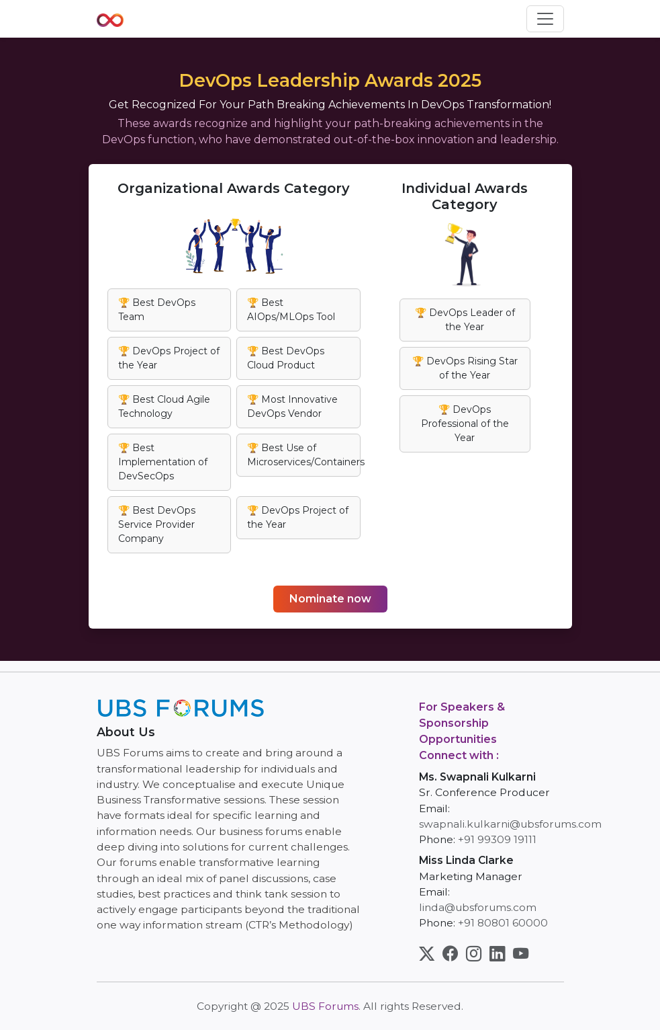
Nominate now (330, 598)
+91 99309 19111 (497, 839)
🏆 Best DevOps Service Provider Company (156, 524)
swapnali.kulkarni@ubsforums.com (510, 824)
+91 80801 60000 (503, 922)
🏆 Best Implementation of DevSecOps (162, 462)
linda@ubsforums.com (477, 907)
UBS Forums (325, 1006)
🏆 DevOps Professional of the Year (465, 423)
